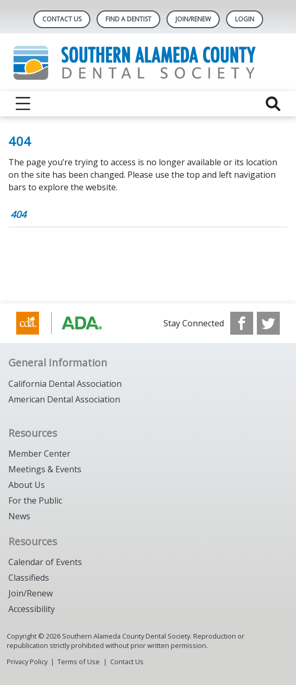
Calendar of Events (45, 562)
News (19, 516)
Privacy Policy (27, 661)
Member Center (39, 453)
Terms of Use (78, 661)
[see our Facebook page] (241, 323)
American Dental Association (64, 399)
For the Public (35, 500)
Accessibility (31, 609)
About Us (26, 485)
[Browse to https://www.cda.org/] (69, 323)
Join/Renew (30, 593)
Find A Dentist (128, 19)
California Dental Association (65, 383)
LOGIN (244, 19)
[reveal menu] (23, 103)
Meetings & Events (44, 469)
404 (18, 214)
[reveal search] (273, 103)
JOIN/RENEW (193, 19)
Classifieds (28, 577)
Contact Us (61, 19)
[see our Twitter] (268, 323)
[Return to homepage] (148, 62)
